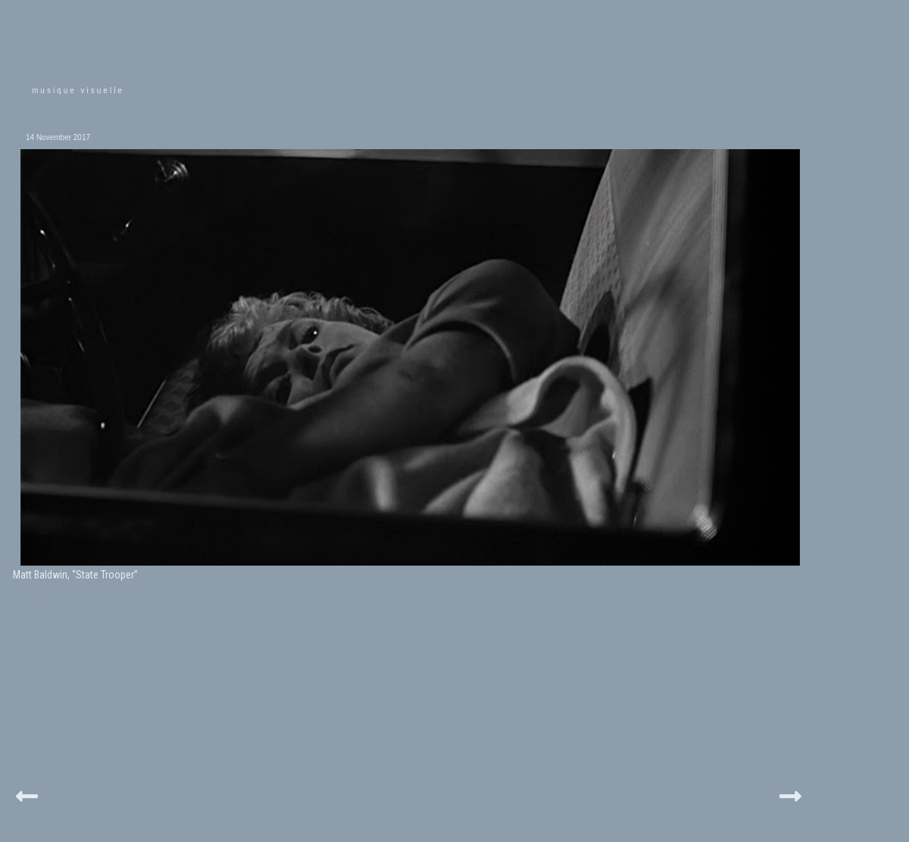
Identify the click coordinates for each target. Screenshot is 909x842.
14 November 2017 (58, 137)
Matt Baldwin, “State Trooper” (75, 575)
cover (39, 603)
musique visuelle (78, 90)
